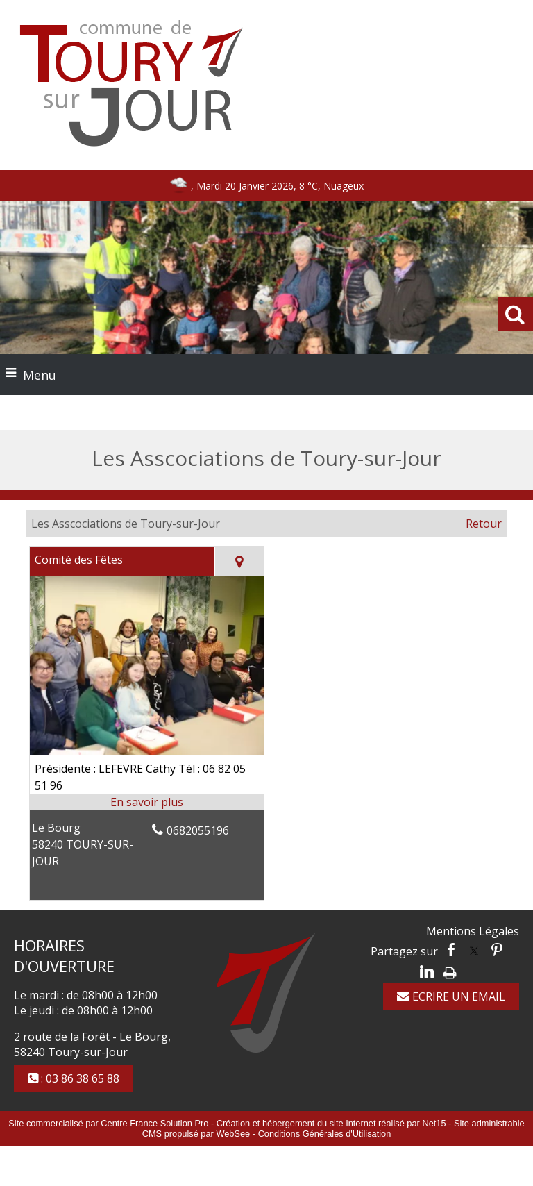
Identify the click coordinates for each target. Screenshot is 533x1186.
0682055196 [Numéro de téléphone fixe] (198, 830)
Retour (484, 523)
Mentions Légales (472, 931)
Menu (39, 375)
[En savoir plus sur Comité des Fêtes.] (147, 802)
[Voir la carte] (239, 561)
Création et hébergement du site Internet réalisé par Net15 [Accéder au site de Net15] (331, 1123)
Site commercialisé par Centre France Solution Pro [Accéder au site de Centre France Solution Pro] (108, 1123)
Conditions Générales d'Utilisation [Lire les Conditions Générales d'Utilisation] (324, 1133)
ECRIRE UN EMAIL (451, 996)
